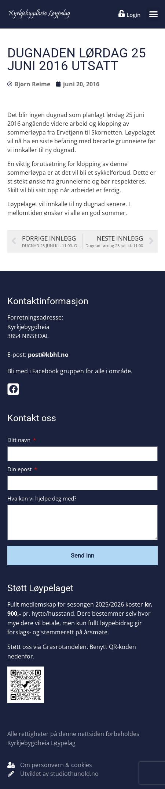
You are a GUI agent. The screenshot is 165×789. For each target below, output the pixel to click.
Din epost (20, 470)
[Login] (121, 13)
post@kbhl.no (48, 355)
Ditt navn (19, 440)
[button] (153, 14)
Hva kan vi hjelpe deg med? (41, 499)
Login (133, 14)
